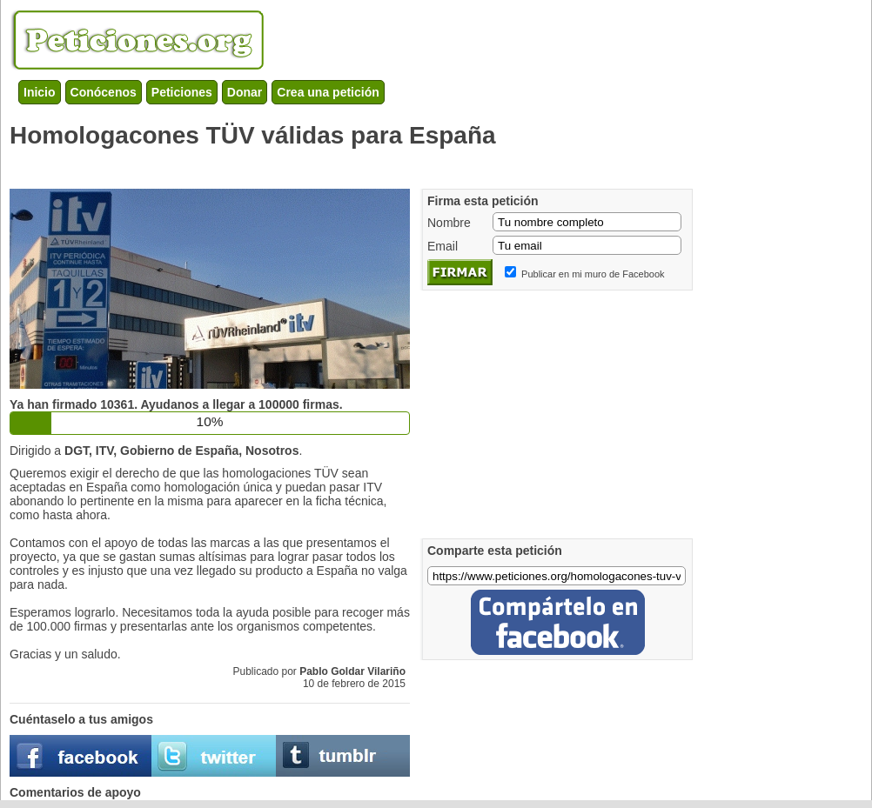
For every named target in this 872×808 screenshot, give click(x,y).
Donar (244, 92)
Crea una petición (328, 92)
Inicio (39, 92)
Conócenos (103, 92)
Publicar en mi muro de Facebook (592, 274)
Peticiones (181, 92)
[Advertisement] (326, 164)
